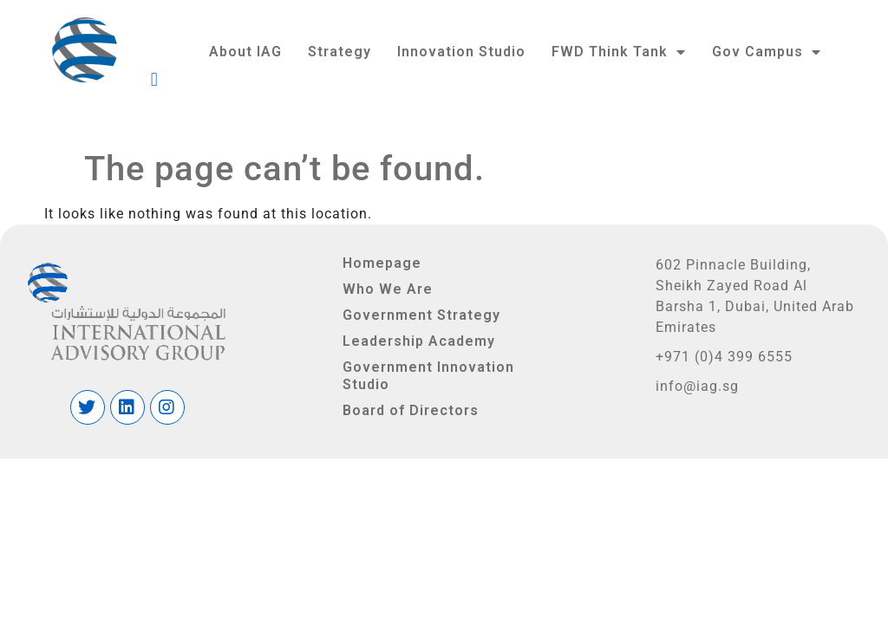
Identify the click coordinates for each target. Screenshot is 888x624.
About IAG (245, 51)
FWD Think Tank (619, 52)
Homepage (382, 263)
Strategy (339, 51)
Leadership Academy (419, 341)
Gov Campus (766, 52)
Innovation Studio (461, 51)
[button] (483, 79)
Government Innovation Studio (428, 376)
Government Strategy (421, 315)
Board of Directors (411, 410)
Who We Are (388, 289)
